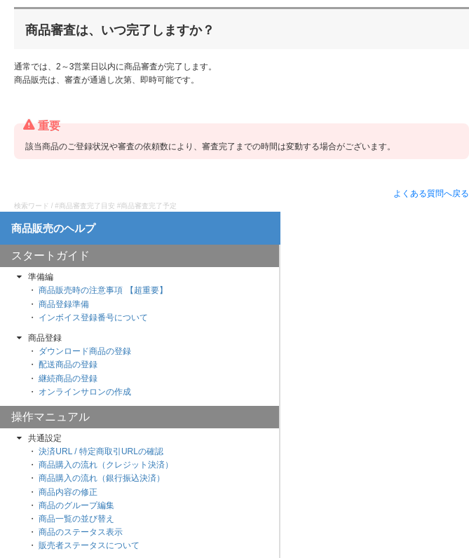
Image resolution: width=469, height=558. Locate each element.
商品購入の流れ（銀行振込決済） (102, 478)
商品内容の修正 (68, 492)
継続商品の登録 (68, 378)
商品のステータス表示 (81, 532)
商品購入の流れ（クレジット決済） (106, 465)
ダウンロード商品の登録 (85, 351)
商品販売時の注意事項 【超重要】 (103, 290)
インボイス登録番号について (93, 317)
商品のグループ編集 (76, 505)
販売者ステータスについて (89, 545)
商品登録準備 (64, 304)
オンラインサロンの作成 (85, 392)
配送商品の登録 (68, 364)
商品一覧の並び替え (76, 519)
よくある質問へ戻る (431, 193)
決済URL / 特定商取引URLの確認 (101, 451)
